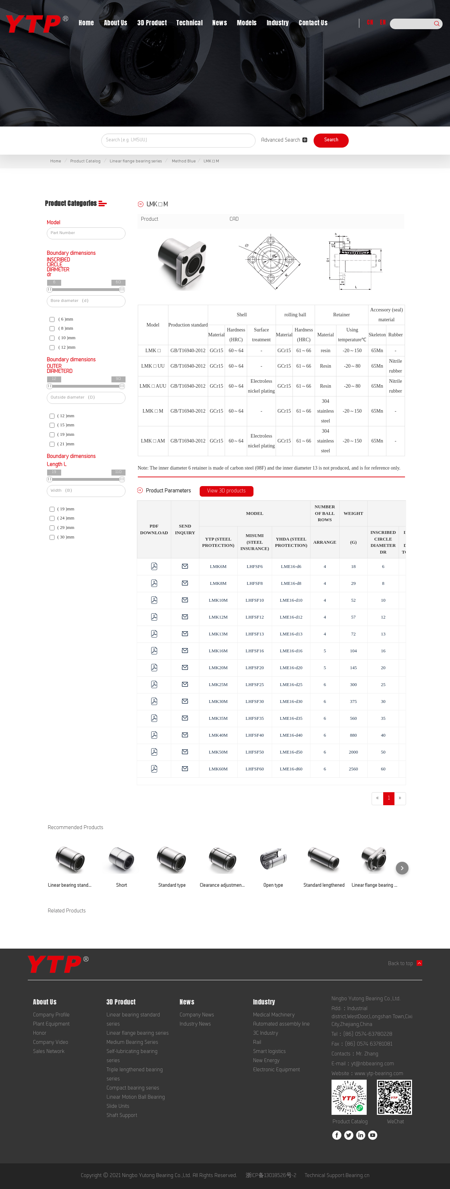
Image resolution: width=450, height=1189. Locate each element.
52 (353, 600)
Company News (197, 1015)
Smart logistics (269, 1052)
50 (383, 752)
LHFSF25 (254, 684)
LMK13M (218, 633)
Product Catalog (85, 162)
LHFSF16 (254, 650)
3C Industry (265, 1033)
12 (383, 617)
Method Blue (183, 162)
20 (383, 667)
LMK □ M (211, 162)
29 (353, 583)
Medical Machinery (274, 1015)
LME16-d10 (291, 600)
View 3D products (226, 491)
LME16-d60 (291, 768)
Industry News (195, 1024)
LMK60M (218, 768)
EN (383, 22)
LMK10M (218, 600)
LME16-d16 (291, 650)
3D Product (152, 22)
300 (353, 684)
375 (353, 701)
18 (353, 566)
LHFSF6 (255, 566)
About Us (116, 22)
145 (353, 667)
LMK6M (218, 566)
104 (353, 650)
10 (383, 600)
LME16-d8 (291, 583)
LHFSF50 (254, 752)
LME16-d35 (291, 718)
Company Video (50, 1043)
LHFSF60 (254, 768)
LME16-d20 (291, 667)
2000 (353, 752)
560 (353, 718)
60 (383, 768)
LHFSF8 (255, 583)
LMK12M (218, 617)
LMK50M (218, 752)
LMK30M (218, 701)
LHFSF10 (254, 600)
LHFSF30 (254, 701)
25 (383, 684)
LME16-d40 (291, 735)
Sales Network (48, 1052)
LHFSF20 (254, 667)
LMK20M (218, 667)
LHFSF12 (254, 617)
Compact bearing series (133, 1088)
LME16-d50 (291, 752)
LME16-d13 (291, 633)
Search (331, 140)
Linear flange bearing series (136, 162)
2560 (353, 768)
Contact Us (313, 22)
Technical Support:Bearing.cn (337, 1176)
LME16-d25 (291, 684)
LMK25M (218, 684)
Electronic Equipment (276, 1070)
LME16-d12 (291, 617)
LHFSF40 (254, 735)
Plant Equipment (51, 1024)
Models (247, 22)
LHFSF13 (254, 633)
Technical (189, 22)
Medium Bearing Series (132, 1043)
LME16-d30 (291, 701)
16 (383, 650)
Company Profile (51, 1015)
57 (353, 617)
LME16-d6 (291, 566)
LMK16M (218, 650)
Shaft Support (122, 1116)
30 (383, 701)
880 (353, 735)
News (219, 22)
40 (383, 735)
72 (353, 633)
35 (383, 718)
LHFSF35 (254, 718)
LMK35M (218, 718)
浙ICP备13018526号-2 (271, 1176)
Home (86, 22)
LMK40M (218, 735)
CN (370, 22)
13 (383, 633)
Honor (39, 1033)
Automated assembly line (281, 1024)
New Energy (266, 1061)
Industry (278, 22)
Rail (257, 1043)
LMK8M (218, 583)
